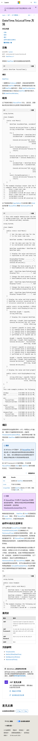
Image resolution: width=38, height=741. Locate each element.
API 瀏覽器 (15, 15)
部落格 (21, 730)
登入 (35, 2)
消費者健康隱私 (15, 733)
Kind (11, 83)
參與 (28, 730)
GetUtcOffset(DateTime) (13, 654)
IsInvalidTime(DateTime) (19, 566)
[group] (19, 156)
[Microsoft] (19, 2)
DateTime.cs (9, 56)
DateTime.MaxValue (28, 88)
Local (14, 83)
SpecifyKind (17, 203)
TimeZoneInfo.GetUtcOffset (11, 435)
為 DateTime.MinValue (11, 93)
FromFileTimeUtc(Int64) (10, 530)
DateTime (10, 61)
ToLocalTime (17, 102)
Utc (4, 481)
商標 (5, 735)
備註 (5, 37)
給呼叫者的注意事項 (10, 40)
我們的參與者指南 (20, 676)
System (11, 52)
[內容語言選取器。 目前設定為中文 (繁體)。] (9, 721)
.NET (8, 15)
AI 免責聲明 (7, 730)
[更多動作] (34, 15)
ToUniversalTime (25, 206)
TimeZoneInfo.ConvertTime (13, 508)
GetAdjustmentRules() (13, 657)
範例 (5, 35)
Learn (3, 15)
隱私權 (6, 733)
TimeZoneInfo (10, 652)
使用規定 (26, 733)
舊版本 (15, 730)
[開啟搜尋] (31, 2)
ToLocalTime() (15, 528)
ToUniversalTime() (8, 533)
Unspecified (6, 488)
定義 (5, 32)
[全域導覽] (2, 2)
